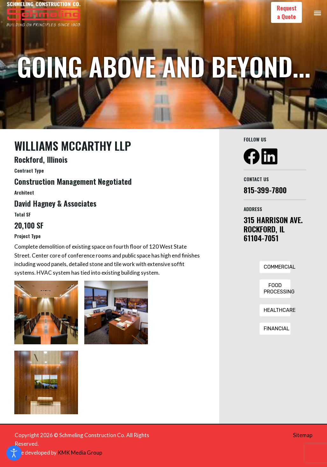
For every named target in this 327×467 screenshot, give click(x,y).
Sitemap (302, 435)
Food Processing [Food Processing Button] (277, 288)
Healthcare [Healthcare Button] (277, 310)
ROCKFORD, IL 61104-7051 (264, 233)
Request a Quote (286, 12)
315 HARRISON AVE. (273, 219)
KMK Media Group (80, 452)
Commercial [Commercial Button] (277, 267)
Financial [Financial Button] (276, 329)
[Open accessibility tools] (14, 453)
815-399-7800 (265, 190)
